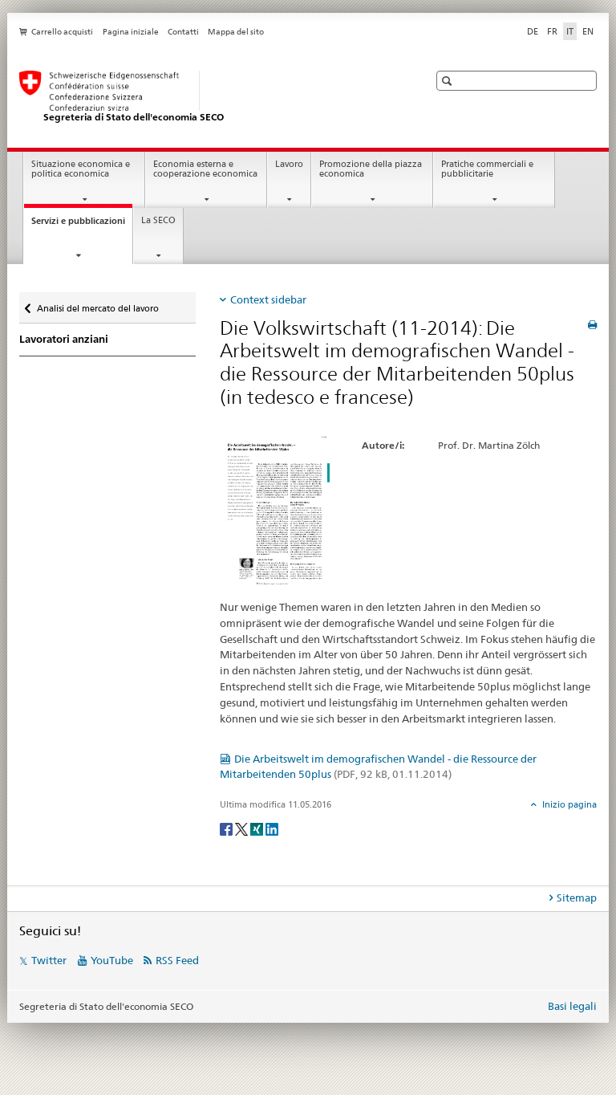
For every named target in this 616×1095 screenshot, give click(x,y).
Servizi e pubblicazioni (81, 225)
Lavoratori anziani (63, 339)
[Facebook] (227, 828)
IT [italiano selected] (569, 31)
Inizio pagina (568, 804)
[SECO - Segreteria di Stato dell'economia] (207, 97)
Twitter (49, 960)
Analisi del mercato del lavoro (97, 304)
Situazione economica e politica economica (80, 169)
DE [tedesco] (532, 31)
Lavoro (289, 164)
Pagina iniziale (131, 31)
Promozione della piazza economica (370, 169)
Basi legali (572, 1005)
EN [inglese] (588, 31)
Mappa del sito (236, 31)
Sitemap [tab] (577, 897)
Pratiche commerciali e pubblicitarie (487, 169)
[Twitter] (242, 828)
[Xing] (257, 828)
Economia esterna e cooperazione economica (205, 169)
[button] (449, 80)
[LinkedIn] (271, 828)
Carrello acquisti (62, 31)
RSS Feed (177, 960)
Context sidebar (268, 299)
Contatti (183, 31)
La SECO (158, 220)
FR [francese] (552, 31)
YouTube (112, 960)
